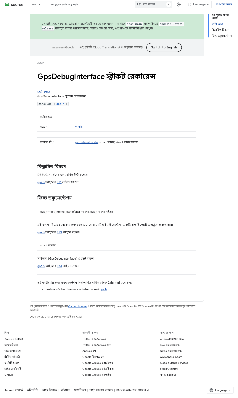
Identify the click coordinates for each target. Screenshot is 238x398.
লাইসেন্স (65, 390)
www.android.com (171, 357)
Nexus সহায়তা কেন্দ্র (171, 351)
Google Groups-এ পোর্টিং (96, 374)
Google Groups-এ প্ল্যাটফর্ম (97, 362)
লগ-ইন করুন (224, 4)
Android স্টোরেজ (13, 339)
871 (59, 182)
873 (59, 266)
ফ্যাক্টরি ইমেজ (11, 362)
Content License (77, 306)
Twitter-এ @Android (94, 339)
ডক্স (34, 4)
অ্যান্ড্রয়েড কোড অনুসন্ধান (64, 4)
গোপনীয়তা (80, 390)
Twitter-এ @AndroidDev (96, 345)
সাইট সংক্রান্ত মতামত (101, 390)
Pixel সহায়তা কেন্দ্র (170, 345)
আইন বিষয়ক (49, 390)
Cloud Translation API (108, 47)
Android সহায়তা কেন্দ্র (172, 339)
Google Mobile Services (174, 362)
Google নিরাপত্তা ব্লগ (93, 357)
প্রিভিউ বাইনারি (12, 357)
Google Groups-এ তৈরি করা (98, 368)
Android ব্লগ (89, 351)
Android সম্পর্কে (13, 390)
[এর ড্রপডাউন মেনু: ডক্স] (41, 4)
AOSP (40, 62)
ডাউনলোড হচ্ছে (12, 351)
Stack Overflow (169, 368)
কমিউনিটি (32, 390)
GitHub (8, 374)
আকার (79, 126)
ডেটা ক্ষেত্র (43, 92)
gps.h (60, 104)
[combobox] (153, 4)
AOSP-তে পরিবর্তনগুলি (129, 28)
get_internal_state (86, 142)
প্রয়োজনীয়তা (11, 345)
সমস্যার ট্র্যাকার (168, 374)
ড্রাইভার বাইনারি (12, 368)
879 (59, 232)
